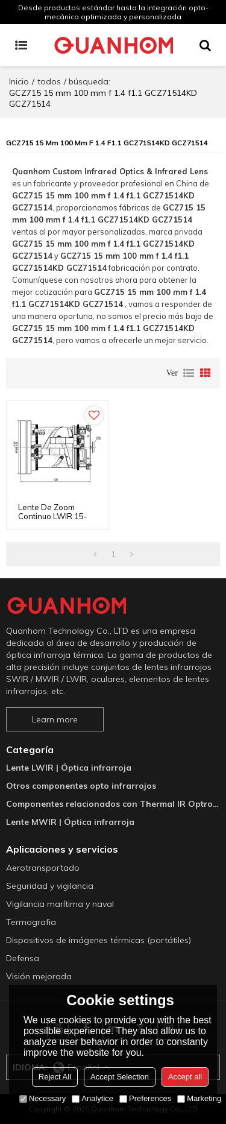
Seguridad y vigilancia (49, 885)
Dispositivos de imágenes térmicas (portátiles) (98, 940)
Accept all (185, 1076)
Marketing (199, 1098)
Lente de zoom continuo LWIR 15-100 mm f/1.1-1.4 (52, 516)
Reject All (55, 1076)
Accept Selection (119, 1076)
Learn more (55, 719)
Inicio (19, 81)
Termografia (31, 922)
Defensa (22, 958)
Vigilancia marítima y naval (60, 903)
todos (49, 81)
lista (188, 373)
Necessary (42, 1098)
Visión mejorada (39, 976)
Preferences (145, 1098)
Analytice (92, 1098)
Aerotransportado (43, 867)
